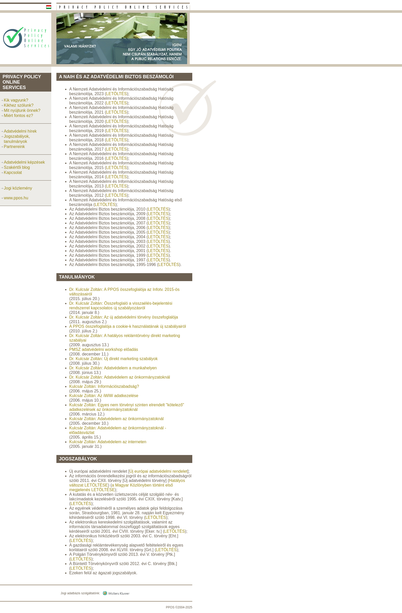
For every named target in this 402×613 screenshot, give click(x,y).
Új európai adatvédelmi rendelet (158, 471)
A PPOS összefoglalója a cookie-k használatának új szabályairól (127, 326)
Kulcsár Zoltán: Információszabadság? (104, 386)
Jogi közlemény (18, 188)
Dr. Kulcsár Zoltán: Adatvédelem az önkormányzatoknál (119, 377)
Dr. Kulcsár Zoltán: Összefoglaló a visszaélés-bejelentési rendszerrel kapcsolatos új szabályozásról (120, 305)
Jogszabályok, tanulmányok (17, 139)
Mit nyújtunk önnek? (22, 110)
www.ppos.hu (16, 198)
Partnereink (14, 146)
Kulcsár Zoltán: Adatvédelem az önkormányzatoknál (116, 419)
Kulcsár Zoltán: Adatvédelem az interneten (107, 442)
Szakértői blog (17, 167)
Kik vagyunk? (16, 100)
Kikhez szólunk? (19, 105)
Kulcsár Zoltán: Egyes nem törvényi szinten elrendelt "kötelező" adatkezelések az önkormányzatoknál (126, 407)
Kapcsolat (13, 172)
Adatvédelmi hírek (20, 131)
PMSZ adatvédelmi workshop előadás (103, 349)
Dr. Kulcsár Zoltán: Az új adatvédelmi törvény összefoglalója (123, 317)
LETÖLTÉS (116, 94)
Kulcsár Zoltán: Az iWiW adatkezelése (103, 395)
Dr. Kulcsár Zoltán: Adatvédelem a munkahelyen (113, 368)
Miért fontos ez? (18, 115)
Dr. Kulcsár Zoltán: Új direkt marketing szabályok (113, 359)
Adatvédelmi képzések (24, 162)
